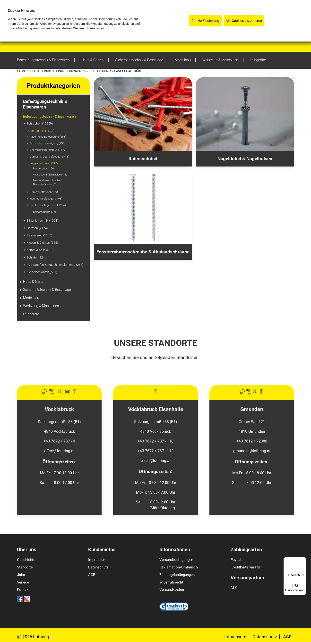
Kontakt (23, 589)
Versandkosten (171, 589)
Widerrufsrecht (171, 582)
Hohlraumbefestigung (46, 198)
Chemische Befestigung (48, 149)
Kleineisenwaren (41, 272)
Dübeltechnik (100, 71)
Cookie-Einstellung (205, 21)
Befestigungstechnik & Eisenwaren (58, 71)
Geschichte (26, 560)
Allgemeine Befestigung (48, 136)
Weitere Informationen (88, 28)
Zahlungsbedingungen (177, 575)
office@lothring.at (59, 451)
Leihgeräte (31, 314)
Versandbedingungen (176, 560)
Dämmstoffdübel (44, 192)
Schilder (36, 257)
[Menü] (303, 560)
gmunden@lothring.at (251, 451)
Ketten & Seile (39, 250)
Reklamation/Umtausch (178, 567)
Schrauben (39, 123)
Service (23, 582)
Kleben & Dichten (42, 242)
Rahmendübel (43, 168)
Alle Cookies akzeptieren (244, 21)
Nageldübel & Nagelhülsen (50, 174)
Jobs (21, 575)
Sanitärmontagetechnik (48, 205)
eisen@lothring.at (156, 460)
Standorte (25, 567)
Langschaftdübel (44, 163)
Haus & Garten (34, 282)
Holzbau (37, 228)
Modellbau (31, 298)
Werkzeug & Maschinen (41, 306)
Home (21, 71)
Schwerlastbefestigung (47, 143)
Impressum (97, 560)
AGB (91, 575)
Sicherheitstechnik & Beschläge (47, 290)
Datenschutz (98, 567)
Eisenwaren (39, 235)
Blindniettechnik (42, 220)
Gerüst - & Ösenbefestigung (49, 156)
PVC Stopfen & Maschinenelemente (54, 265)
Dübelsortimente (43, 212)
